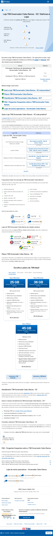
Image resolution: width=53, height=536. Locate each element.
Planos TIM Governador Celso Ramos (18, 94)
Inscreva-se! (26, 517)
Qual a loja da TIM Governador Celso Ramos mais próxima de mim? (20, 464)
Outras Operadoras (37, 272)
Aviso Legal (9, 524)
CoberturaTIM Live (7, 34)
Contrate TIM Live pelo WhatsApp (23, 411)
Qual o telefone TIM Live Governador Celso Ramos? (16, 462)
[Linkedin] (8, 518)
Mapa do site (39, 524)
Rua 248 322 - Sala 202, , (38, 157)
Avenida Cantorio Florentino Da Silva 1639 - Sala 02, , (38, 149)
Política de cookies (18, 524)
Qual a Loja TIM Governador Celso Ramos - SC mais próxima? (27, 90)
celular (36, 60)
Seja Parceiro (31, 502)
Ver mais (26, 171)
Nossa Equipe (5, 500)
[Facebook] (5, 518)
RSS (45, 524)
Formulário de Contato (19, 500)
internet (43, 60)
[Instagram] (11, 518)
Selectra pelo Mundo (6, 502)
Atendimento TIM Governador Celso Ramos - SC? (23, 98)
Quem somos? (5, 504)
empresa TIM (6, 118)
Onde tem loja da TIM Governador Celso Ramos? (15, 452)
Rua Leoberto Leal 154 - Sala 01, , (38, 142)
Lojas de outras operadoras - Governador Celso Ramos (25, 109)
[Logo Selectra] (5, 2)
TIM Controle (20, 272)
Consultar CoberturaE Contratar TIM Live (8, 438)
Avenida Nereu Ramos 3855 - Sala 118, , (38, 164)
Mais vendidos (12, 272)
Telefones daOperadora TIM (8, 28)
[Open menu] (48, 1)
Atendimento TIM (28, 393)
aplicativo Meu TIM (41, 395)
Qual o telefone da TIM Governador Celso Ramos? (15, 461)
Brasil (49, 532)
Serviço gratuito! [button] (39, 47)
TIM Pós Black (28, 272)
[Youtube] (14, 518)
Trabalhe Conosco (32, 504)
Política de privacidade (29, 524)
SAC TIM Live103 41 (7, 41)
